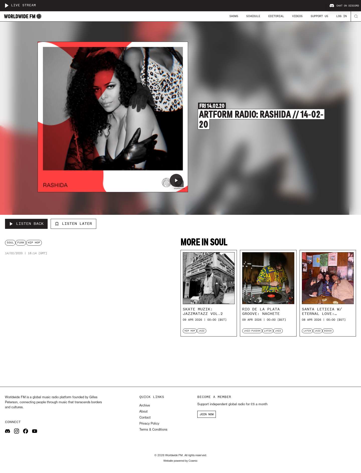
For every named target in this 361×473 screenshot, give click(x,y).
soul (10, 242)
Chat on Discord (344, 5)
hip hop (34, 242)
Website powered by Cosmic (180, 461)
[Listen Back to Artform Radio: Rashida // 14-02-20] (26, 224)
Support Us (319, 16)
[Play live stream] (6, 5)
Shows (233, 16)
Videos (297, 16)
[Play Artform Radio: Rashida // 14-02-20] (176, 180)
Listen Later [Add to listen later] (73, 223)
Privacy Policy (149, 423)
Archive (144, 405)
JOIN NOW (207, 414)
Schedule (253, 16)
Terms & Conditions (153, 429)
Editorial (276, 16)
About (143, 411)
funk (20, 242)
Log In (341, 16)
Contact (145, 417)
